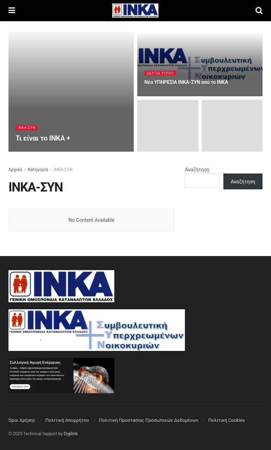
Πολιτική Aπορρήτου (67, 420)
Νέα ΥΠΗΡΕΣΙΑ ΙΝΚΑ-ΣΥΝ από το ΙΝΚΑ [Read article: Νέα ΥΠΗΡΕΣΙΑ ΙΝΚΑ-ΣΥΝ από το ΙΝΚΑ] (186, 83)
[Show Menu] (11, 10)
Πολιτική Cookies (226, 420)
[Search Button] (259, 10)
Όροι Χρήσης (21, 420)
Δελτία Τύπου (160, 73)
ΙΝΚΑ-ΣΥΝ (27, 128)
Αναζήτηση (197, 169)
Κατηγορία (38, 169)
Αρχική (15, 169)
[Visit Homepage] (135, 11)
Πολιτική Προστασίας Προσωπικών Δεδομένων (148, 420)
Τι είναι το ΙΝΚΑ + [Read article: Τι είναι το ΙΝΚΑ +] (43, 139)
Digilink (71, 433)
